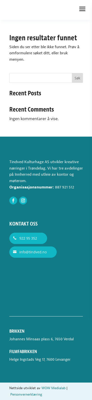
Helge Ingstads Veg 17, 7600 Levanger (39, 359)
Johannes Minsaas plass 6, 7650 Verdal (41, 339)
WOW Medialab (53, 388)
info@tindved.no (33, 252)
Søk (77, 78)
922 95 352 (28, 238)
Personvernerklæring (26, 394)
